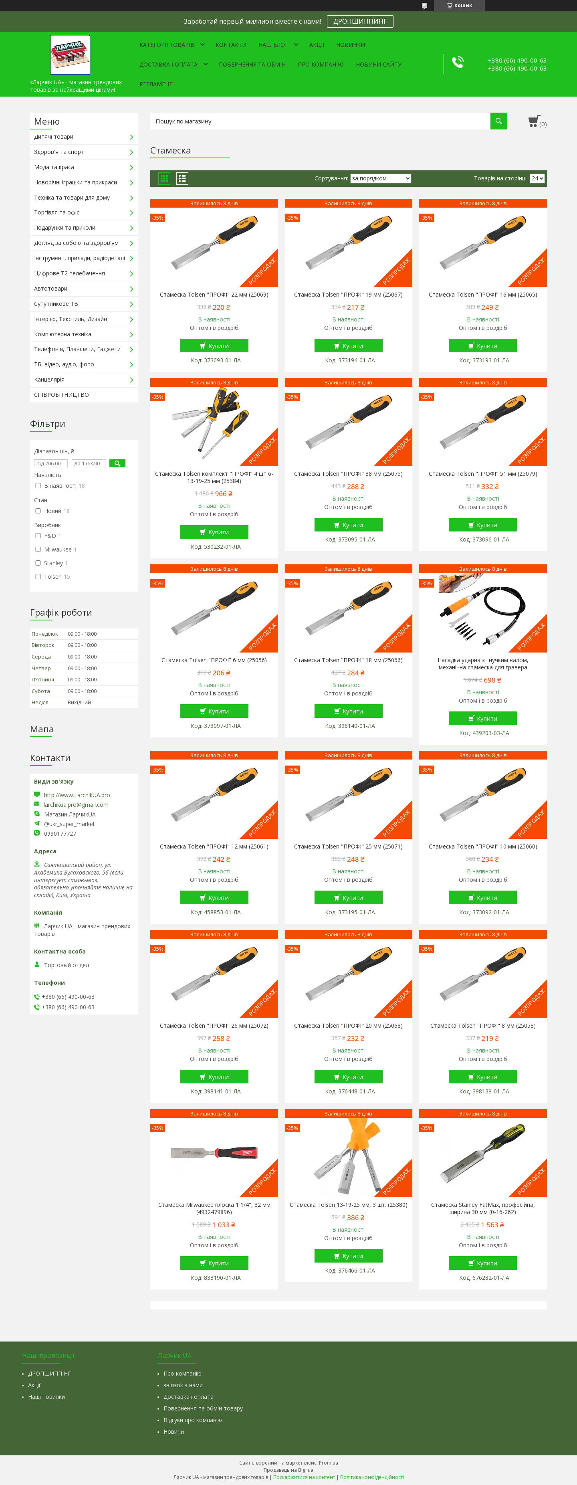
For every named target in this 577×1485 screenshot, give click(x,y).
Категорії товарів (166, 44)
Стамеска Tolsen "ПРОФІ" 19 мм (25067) (348, 294)
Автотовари (50, 288)
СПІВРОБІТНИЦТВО (61, 394)
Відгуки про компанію (192, 1420)
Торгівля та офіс (56, 212)
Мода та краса (54, 167)
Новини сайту (378, 64)
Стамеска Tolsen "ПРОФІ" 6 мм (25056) (214, 660)
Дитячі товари (53, 136)
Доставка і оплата (168, 64)
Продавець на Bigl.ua (288, 1470)
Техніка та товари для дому (72, 197)
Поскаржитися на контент (304, 1477)
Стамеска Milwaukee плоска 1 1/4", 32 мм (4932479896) (214, 1208)
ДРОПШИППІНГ (49, 1373)
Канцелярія (49, 379)
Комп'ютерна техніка (62, 334)
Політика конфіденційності (372, 1477)
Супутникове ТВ (56, 303)
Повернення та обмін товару (203, 1408)
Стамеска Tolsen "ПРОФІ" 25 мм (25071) (348, 846)
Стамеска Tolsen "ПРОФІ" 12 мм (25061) (214, 846)
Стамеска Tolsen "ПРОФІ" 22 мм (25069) (214, 294)
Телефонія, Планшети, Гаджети (77, 349)
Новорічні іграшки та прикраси (75, 182)
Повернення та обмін (252, 64)
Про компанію (321, 64)
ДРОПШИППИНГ (360, 21)
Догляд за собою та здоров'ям (76, 242)
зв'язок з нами (183, 1385)
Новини (173, 1431)
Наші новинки (46, 1396)
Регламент (156, 84)
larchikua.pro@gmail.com (76, 804)
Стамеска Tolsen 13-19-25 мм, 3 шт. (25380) (349, 1204)
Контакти (231, 44)
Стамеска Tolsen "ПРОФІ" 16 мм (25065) (483, 294)
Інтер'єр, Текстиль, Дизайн (70, 319)
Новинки (350, 44)
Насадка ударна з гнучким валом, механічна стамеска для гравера (483, 664)
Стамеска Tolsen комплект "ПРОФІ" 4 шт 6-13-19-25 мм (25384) (214, 477)
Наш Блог (273, 44)
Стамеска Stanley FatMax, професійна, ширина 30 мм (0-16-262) (483, 1208)
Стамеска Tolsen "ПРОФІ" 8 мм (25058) (483, 1025)
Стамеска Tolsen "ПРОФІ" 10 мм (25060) (483, 846)
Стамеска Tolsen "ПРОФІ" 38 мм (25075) (348, 473)
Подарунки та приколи (64, 227)
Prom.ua (328, 1462)
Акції (316, 44)
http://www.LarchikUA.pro (77, 795)
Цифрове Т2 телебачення (69, 273)
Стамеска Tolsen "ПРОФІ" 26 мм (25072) (214, 1025)
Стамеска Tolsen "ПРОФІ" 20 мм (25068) (348, 1025)
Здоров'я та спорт (59, 152)
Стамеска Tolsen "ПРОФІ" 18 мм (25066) (348, 660)
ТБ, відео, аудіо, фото (64, 364)
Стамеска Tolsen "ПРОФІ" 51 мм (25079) (483, 473)
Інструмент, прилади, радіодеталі (79, 258)
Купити (218, 345)
